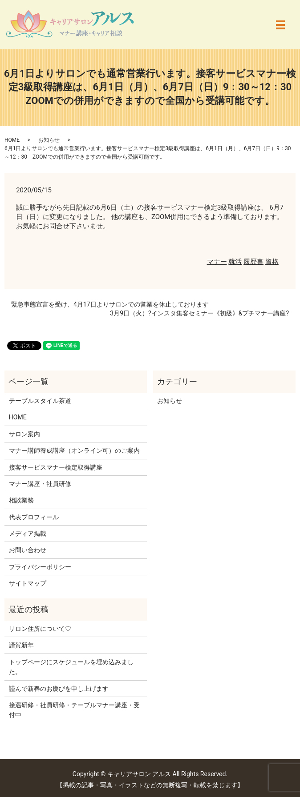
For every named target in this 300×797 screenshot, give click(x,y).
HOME (12, 140)
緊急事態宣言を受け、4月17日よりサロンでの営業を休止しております (110, 304)
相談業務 (21, 500)
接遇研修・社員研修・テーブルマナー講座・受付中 (74, 709)
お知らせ (49, 140)
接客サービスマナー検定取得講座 (55, 467)
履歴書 (253, 262)
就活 (235, 262)
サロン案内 (24, 434)
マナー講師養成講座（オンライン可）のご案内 (74, 450)
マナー (217, 262)
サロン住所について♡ (40, 628)
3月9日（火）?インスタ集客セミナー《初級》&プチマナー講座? (199, 313)
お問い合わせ (27, 550)
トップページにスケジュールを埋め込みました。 (71, 666)
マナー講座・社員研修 (40, 483)
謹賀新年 (21, 645)
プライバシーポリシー (40, 566)
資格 (272, 262)
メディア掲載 (27, 533)
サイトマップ (27, 583)
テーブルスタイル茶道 (40, 400)
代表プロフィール (34, 517)
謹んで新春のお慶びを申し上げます (59, 688)
